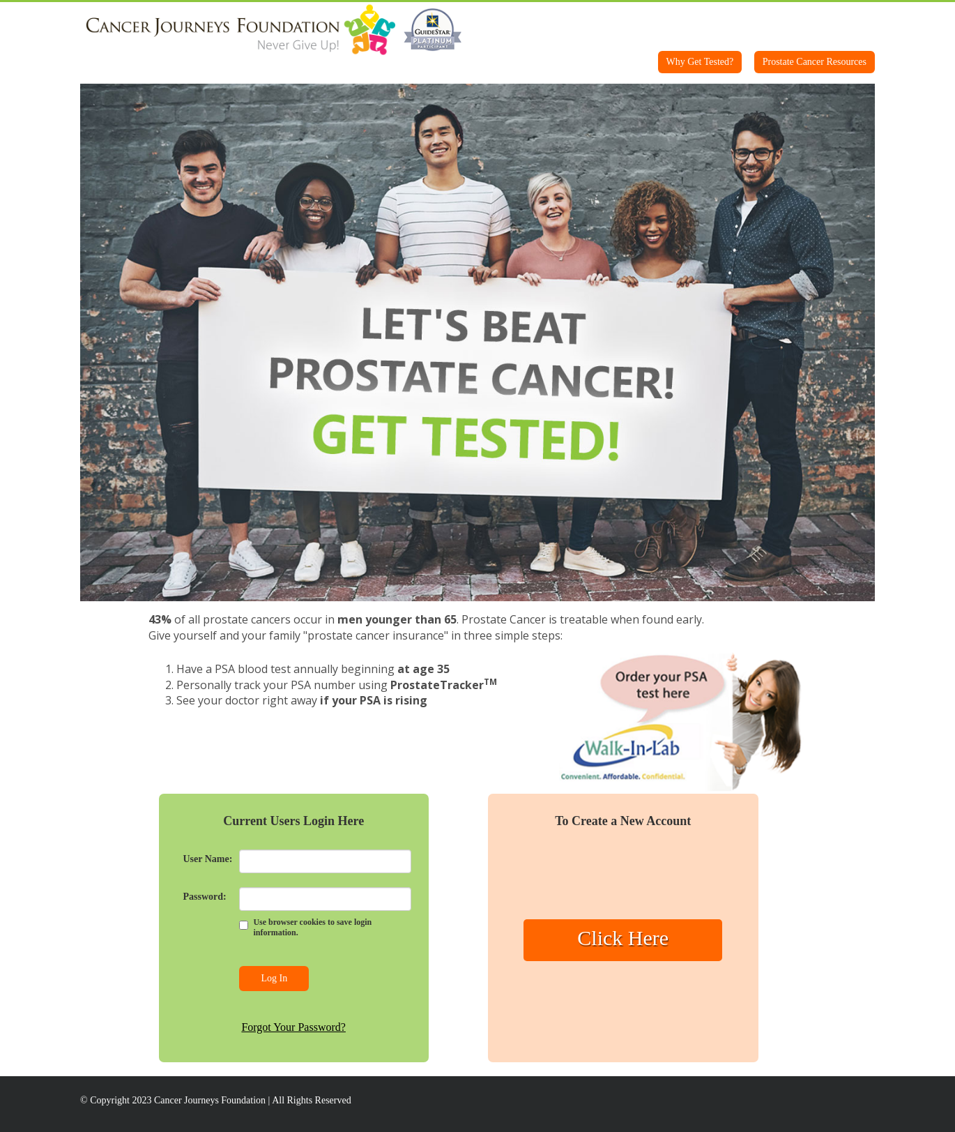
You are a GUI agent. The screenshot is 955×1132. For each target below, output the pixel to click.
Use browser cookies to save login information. (312, 927)
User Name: (208, 859)
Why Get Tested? (700, 61)
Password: (205, 896)
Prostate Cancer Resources (814, 61)
